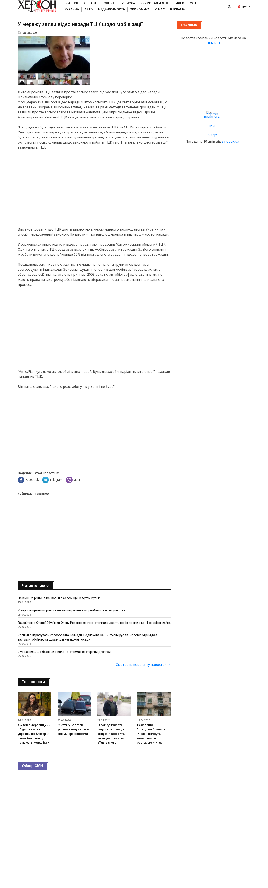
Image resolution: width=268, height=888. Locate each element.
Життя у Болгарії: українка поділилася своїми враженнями (73, 734)
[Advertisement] (94, 188)
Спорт (109, 3)
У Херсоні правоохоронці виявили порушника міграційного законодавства (71, 610)
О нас (160, 9)
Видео (179, 3)
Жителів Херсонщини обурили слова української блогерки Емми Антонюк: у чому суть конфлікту (34, 738)
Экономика (140, 9)
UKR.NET (213, 43)
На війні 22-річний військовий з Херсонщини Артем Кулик (59, 598)
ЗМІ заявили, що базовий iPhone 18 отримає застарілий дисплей (64, 656)
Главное (72, 3)
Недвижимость (111, 9)
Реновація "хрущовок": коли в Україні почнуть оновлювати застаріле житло (151, 738)
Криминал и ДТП (154, 3)
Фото (194, 3)
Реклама (177, 9)
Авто (88, 9)
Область (91, 3)
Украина (72, 9)
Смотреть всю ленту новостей (143, 669)
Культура (127, 3)
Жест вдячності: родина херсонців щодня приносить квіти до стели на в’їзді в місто (111, 738)
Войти (244, 6)
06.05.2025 (27, 33)
